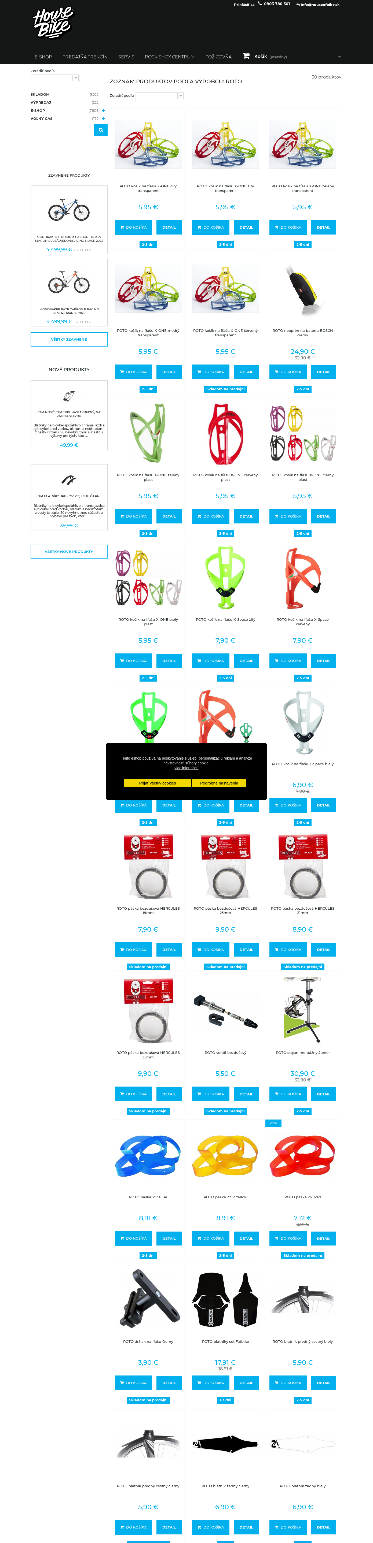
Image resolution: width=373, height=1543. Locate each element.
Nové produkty (69, 373)
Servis (126, 60)
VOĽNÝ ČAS (65, 122)
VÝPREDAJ (65, 106)
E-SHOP (43, 60)
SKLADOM (65, 98)
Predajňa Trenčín (85, 60)
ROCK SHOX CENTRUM (170, 60)
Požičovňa (218, 60)
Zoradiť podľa (43, 74)
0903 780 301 (277, 7)
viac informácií (186, 768)
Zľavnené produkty (69, 179)
